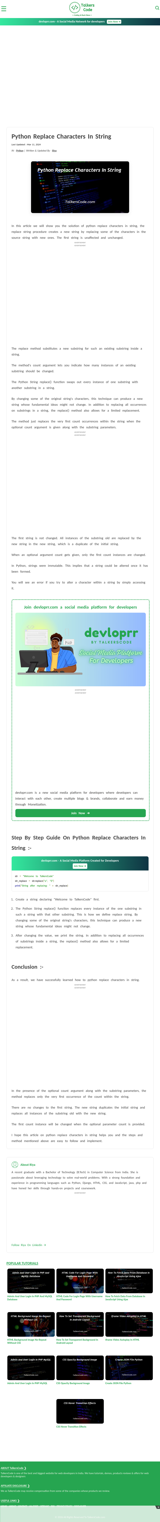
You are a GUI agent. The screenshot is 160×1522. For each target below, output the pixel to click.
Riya (54, 150)
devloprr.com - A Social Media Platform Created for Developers (80, 864)
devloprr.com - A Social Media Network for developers (80, 22)
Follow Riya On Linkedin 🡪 (29, 1245)
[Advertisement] (80, 50)
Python (19, 150)
